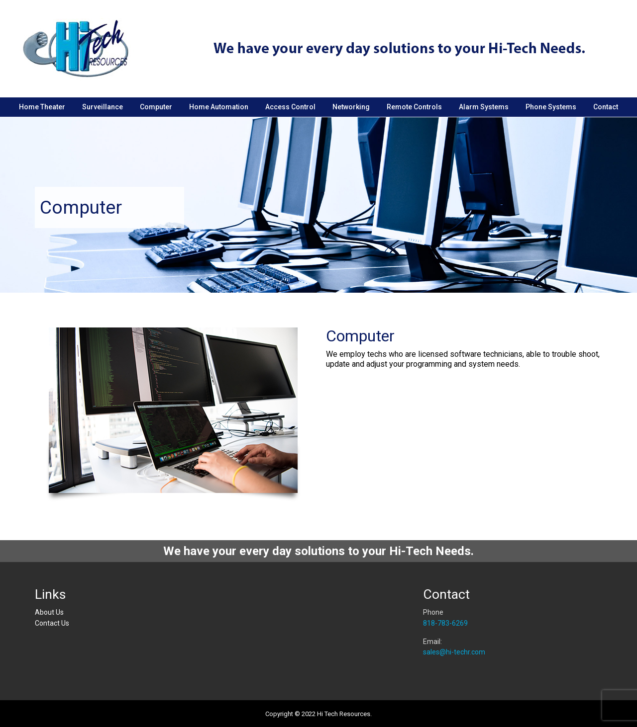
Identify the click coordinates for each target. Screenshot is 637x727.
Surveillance (102, 107)
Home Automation (218, 107)
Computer (156, 107)
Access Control (290, 107)
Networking (351, 107)
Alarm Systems (484, 107)
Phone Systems (551, 107)
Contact (605, 107)
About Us (49, 612)
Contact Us (52, 623)
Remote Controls (414, 107)
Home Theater (42, 107)
